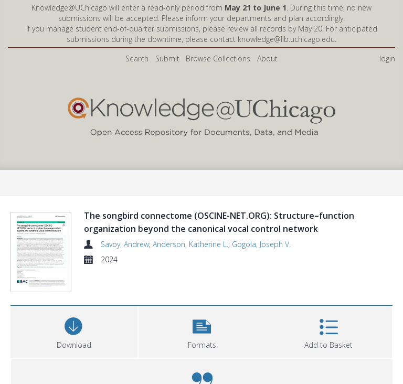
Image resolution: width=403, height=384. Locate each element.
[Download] (73, 356)
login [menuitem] (387, 58)
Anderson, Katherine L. (190, 244)
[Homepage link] (201, 114)
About (267, 58)
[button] (202, 356)
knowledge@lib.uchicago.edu (286, 39)
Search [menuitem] (137, 58)
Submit (167, 58)
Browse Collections (218, 58)
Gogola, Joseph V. (261, 244)
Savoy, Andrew (125, 244)
